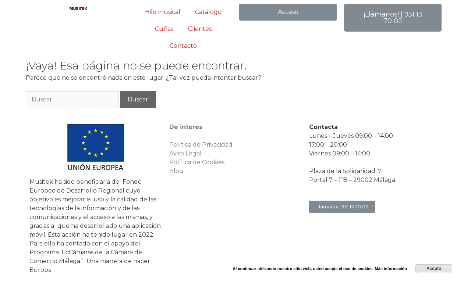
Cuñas (164, 28)
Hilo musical (162, 11)
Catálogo (208, 11)
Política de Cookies (196, 162)
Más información (391, 268)
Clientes (200, 28)
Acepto (434, 268)
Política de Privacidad (201, 144)
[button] (288, 12)
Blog (176, 171)
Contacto (183, 45)
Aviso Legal (185, 153)
